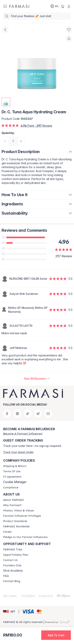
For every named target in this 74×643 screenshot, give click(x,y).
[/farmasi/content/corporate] (16, 526)
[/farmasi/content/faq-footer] (6, 576)
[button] (10, 611)
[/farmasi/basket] (63, 6)
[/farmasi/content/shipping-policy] (14, 466)
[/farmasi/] (19, 6)
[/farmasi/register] (23, 433)
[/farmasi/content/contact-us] (10, 560)
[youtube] (48, 414)
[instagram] (17, 414)
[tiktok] (28, 414)
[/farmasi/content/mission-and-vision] (18, 510)
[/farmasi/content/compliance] (10, 487)
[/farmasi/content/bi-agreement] (12, 476)
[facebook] (7, 414)
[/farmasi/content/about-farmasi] (13, 500)
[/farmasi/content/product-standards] (15, 521)
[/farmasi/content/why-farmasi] (12, 505)
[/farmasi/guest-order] (18, 452)
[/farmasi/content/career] (7, 531)
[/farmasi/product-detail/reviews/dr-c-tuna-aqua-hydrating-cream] (37, 379)
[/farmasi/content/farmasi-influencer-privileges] (22, 516)
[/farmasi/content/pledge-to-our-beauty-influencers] (25, 537)
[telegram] (38, 414)
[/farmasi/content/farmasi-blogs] (11, 581)
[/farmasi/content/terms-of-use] (12, 471)
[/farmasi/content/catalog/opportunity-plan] (15, 554)
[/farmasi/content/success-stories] (12, 565)
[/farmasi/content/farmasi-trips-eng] (12, 549)
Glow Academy (13, 570)
